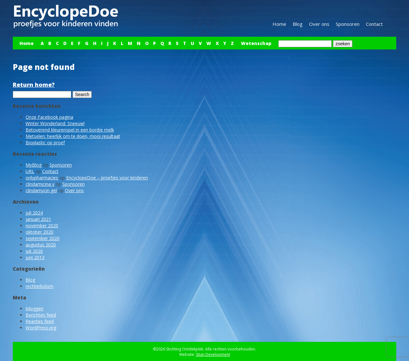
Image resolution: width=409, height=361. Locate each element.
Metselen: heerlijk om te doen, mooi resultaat (73, 136)
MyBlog (34, 165)
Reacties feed (40, 321)
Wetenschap (256, 43)
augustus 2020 (41, 245)
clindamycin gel (41, 190)
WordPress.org (41, 328)
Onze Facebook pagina (49, 117)
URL (30, 171)
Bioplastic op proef (45, 142)
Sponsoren (347, 24)
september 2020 (42, 238)
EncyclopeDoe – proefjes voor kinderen (107, 178)
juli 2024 (34, 213)
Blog (298, 24)
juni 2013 (35, 257)
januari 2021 (38, 219)
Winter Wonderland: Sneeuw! (55, 123)
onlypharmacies (42, 178)
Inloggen (34, 308)
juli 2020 (34, 251)
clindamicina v (40, 184)
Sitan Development (213, 354)
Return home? (34, 84)
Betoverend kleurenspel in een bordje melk (70, 130)
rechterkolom (39, 286)
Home (279, 24)
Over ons (319, 24)
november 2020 (42, 225)
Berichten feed (41, 315)
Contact (374, 24)
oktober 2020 (39, 232)
